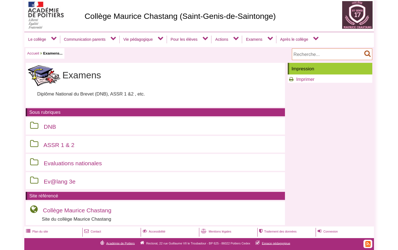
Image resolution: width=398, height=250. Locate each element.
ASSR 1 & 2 (58, 145)
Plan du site (36, 231)
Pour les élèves (184, 39)
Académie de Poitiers (120, 243)
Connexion (327, 231)
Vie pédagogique (138, 39)
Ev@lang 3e (59, 181)
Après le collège (294, 39)
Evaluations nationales (73, 163)
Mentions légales (215, 231)
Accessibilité (154, 231)
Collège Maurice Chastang (77, 210)
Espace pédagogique (276, 243)
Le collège (37, 39)
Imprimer (305, 79)
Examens (254, 39)
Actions (221, 39)
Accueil (33, 53)
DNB (50, 126)
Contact (92, 231)
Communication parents (85, 39)
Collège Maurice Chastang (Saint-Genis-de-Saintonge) (180, 16)
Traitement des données (277, 231)
